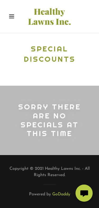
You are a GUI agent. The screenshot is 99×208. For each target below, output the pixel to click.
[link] (49, 16)
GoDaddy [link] (61, 194)
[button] (11, 16)
